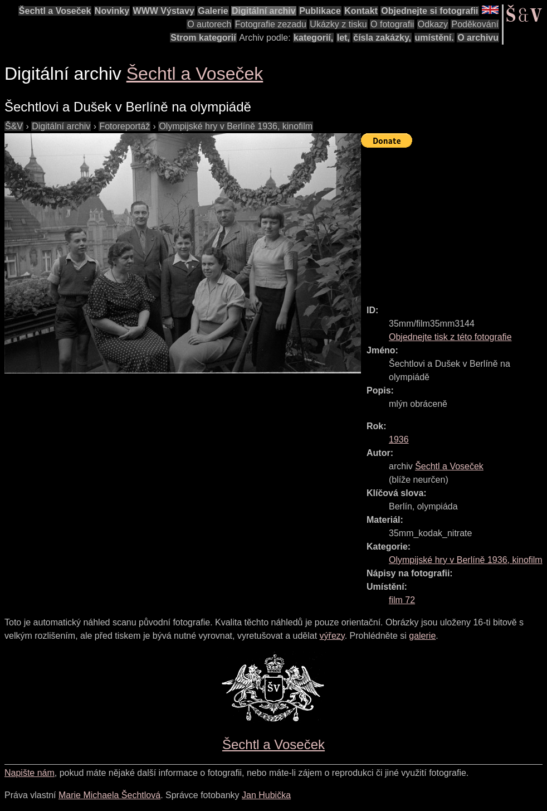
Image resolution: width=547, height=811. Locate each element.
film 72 (402, 600)
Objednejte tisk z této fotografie (450, 337)
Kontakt (361, 11)
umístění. (434, 37)
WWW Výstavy (163, 11)
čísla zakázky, (382, 37)
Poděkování (475, 24)
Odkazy (433, 24)
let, (343, 37)
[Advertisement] (454, 221)
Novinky (112, 11)
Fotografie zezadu (270, 24)
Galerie (213, 11)
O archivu (478, 37)
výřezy (332, 635)
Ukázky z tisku (338, 24)
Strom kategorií (203, 37)
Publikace (320, 11)
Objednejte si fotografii (429, 11)
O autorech (209, 24)
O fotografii (392, 24)
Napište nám (29, 773)
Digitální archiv (264, 11)
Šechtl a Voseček (55, 11)
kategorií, (313, 37)
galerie (422, 635)
